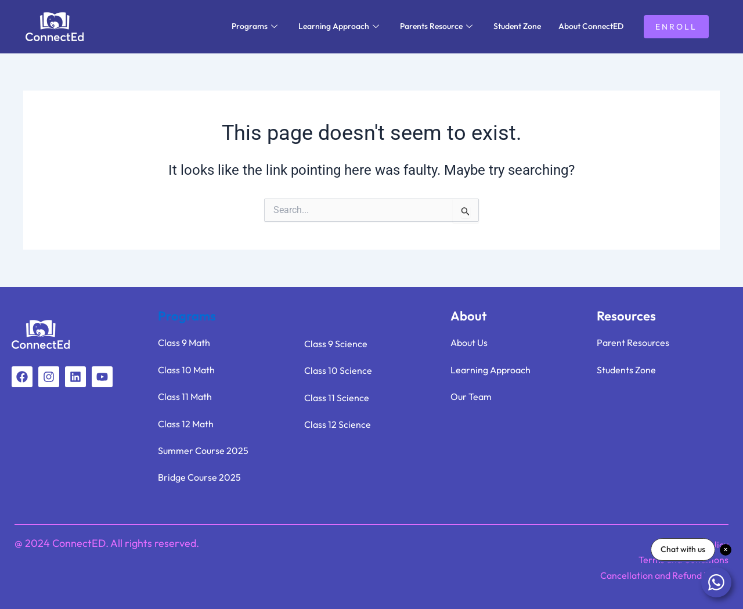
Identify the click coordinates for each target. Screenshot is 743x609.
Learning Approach (338, 26)
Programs (254, 26)
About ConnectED (590, 26)
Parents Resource (436, 26)
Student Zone (517, 26)
